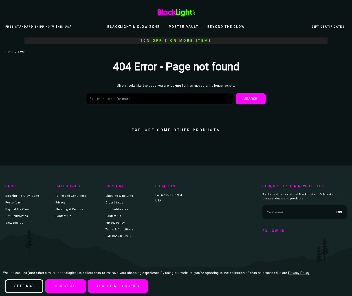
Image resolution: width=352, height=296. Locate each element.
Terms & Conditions (120, 229)
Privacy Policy (115, 222)
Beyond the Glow (226, 27)
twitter (280, 242)
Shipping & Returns (69, 209)
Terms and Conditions (71, 195)
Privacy (60, 202)
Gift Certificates (328, 26)
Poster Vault (183, 27)
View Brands (14, 222)
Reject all (65, 286)
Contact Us (63, 216)
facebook (267, 242)
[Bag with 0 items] (344, 12)
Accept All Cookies (117, 286)
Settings (24, 286)
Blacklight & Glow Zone (133, 27)
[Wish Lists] (334, 12)
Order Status (114, 202)
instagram (293, 242)
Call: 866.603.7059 (118, 236)
